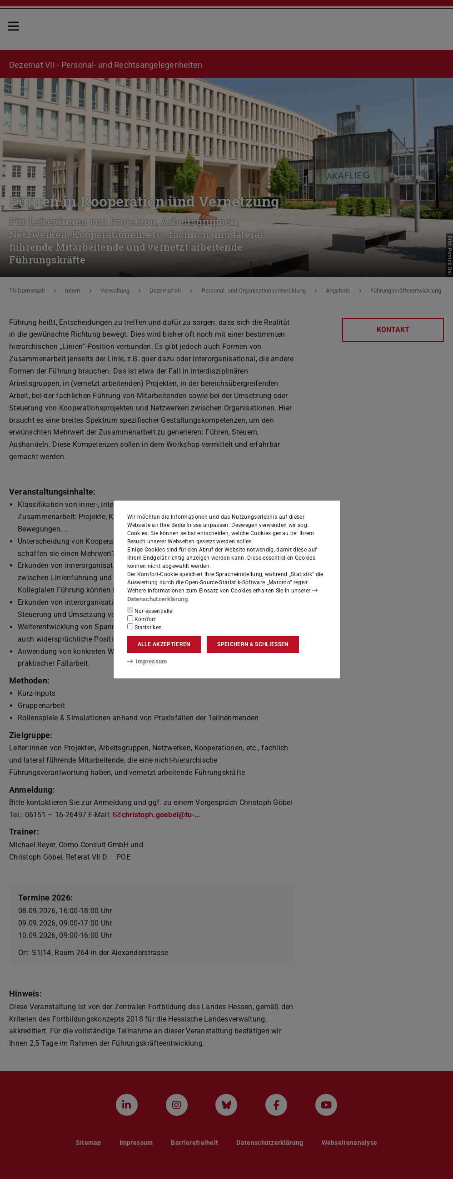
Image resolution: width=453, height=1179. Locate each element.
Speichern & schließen (252, 644)
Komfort (141, 618)
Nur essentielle (150, 610)
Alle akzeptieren (164, 644)
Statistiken (144, 626)
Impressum (145, 661)
